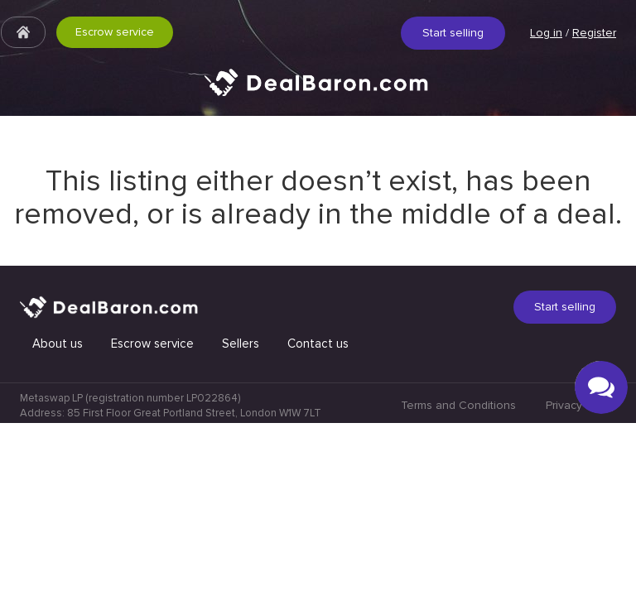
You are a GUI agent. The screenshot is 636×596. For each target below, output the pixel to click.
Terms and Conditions (458, 578)
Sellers (240, 516)
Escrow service (114, 32)
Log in (546, 33)
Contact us (318, 516)
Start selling (453, 33)
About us (57, 516)
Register (594, 33)
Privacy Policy (581, 578)
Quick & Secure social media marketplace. (318, 95)
